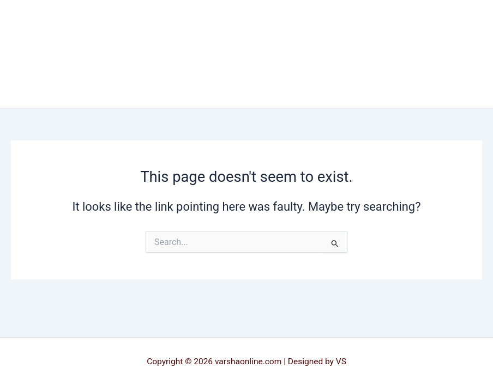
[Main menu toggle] (468, 54)
